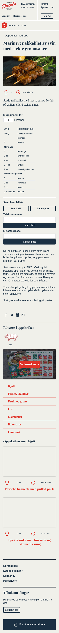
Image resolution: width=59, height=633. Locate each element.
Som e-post (43, 208)
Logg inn (6, 16)
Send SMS (29, 225)
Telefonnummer (12, 214)
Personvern (10, 580)
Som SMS (16, 208)
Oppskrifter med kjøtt (16, 35)
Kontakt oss (10, 565)
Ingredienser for (12, 115)
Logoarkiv (9, 575)
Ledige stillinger (13, 570)
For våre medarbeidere (29, 624)
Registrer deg (20, 16)
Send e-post (29, 241)
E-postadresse (12, 231)
